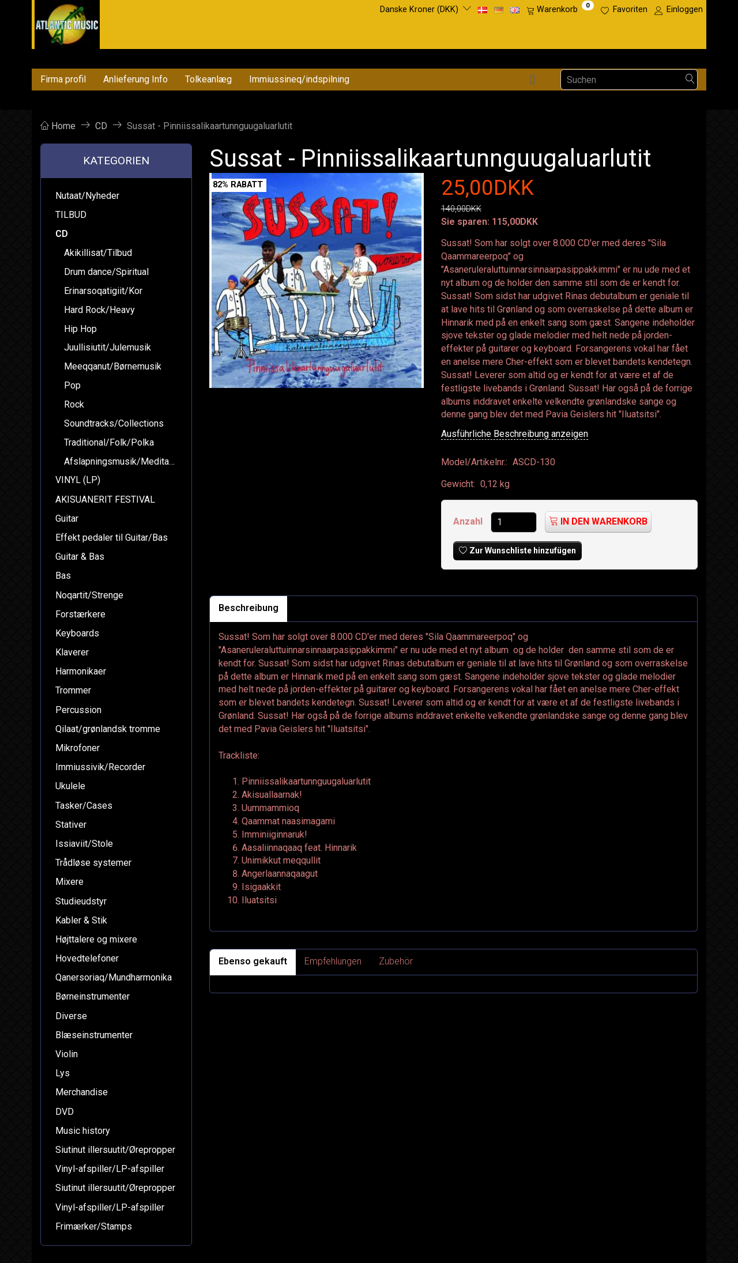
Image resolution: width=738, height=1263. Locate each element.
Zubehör (396, 961)
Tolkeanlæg (208, 79)
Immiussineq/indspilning (299, 79)
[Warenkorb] (560, 10)
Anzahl (469, 521)
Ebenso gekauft (253, 961)
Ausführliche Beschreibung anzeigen (514, 433)
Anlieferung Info (135, 79)
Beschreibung (248, 607)
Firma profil (63, 79)
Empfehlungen (333, 961)
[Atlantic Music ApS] (67, 22)
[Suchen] (690, 79)
